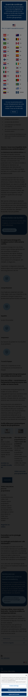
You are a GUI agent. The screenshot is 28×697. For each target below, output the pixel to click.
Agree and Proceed (14, 694)
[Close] (26, 675)
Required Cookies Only (14, 690)
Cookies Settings (14, 685)
